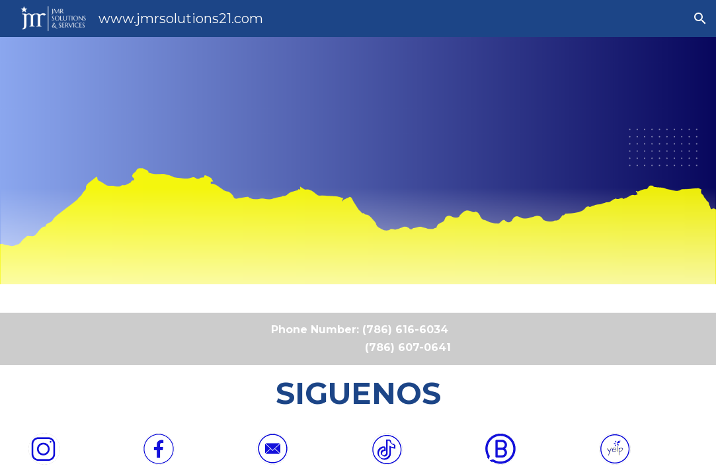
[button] (700, 18)
